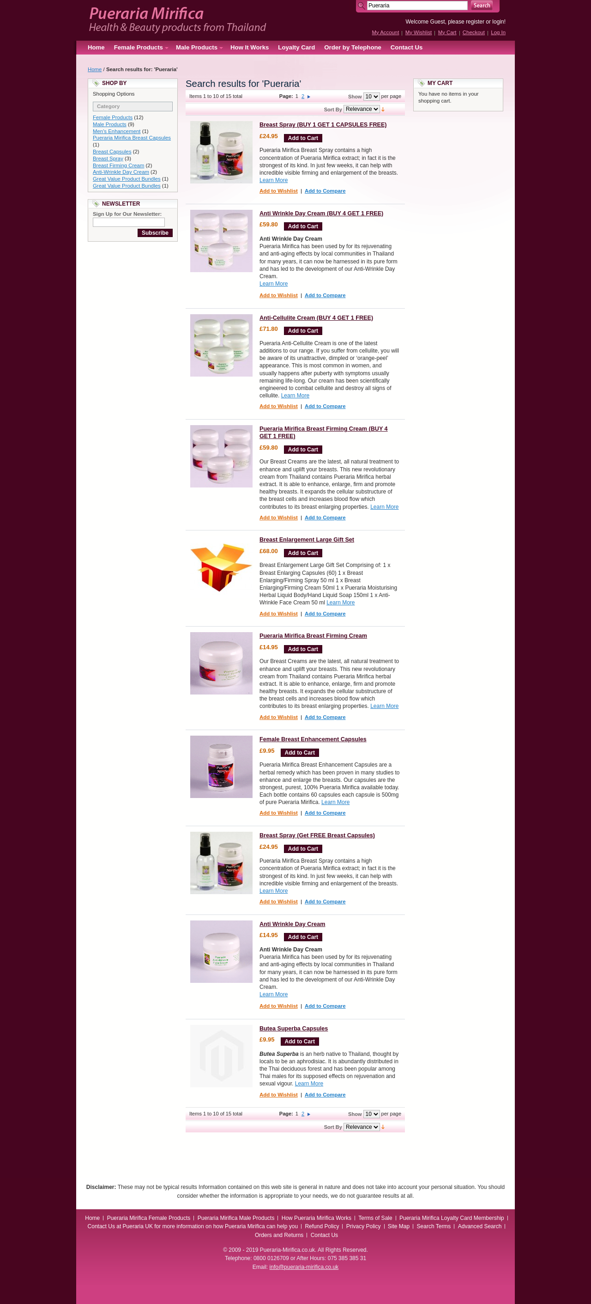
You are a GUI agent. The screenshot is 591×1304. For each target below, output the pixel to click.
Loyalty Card (296, 47)
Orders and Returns (279, 1235)
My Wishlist (418, 32)
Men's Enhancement (116, 131)
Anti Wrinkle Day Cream (292, 924)
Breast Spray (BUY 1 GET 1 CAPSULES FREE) (323, 125)
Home (96, 47)
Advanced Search (480, 1226)
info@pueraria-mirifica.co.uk (304, 1267)
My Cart (447, 32)
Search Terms (434, 1226)
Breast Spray (108, 158)
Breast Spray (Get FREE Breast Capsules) (317, 835)
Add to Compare (325, 191)
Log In (498, 32)
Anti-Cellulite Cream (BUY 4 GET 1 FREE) (316, 318)
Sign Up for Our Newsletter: (127, 214)
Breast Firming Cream (118, 165)
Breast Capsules (112, 151)
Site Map (399, 1226)
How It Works (249, 47)
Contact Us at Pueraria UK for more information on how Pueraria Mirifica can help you (193, 1226)
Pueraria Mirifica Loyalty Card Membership (451, 1218)
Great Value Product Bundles (127, 179)
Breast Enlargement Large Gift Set (306, 539)
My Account (385, 32)
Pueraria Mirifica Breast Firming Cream (313, 636)
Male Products (110, 124)
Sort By (333, 109)
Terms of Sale (375, 1218)
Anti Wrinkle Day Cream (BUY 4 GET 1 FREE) (321, 213)
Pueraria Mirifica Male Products (236, 1218)
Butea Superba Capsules (293, 1028)
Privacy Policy (363, 1226)
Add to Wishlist (278, 191)
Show (355, 96)
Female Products (113, 117)
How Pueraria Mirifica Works (316, 1218)
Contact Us (407, 47)
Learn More (273, 180)
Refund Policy (322, 1226)
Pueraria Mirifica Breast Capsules (132, 137)
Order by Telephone (352, 47)
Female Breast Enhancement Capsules (313, 739)
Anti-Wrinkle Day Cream (121, 172)
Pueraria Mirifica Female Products (149, 1218)
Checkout (474, 32)
